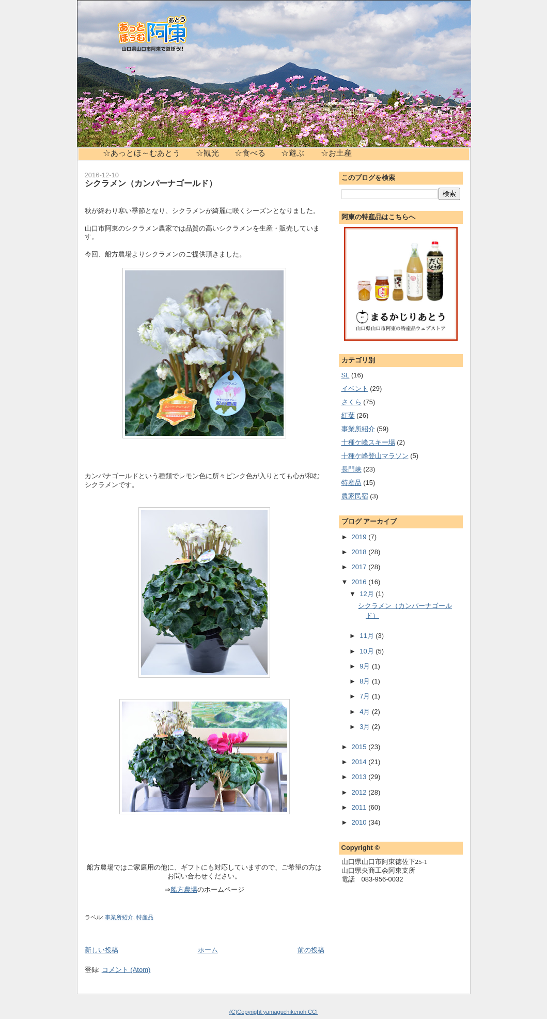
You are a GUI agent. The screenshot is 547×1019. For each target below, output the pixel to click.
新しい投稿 (101, 950)
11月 (368, 636)
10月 (368, 651)
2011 (360, 807)
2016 (360, 582)
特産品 (144, 917)
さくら (351, 402)
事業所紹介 (119, 917)
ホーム (208, 950)
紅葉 (348, 415)
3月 (366, 727)
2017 (360, 567)
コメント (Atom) (126, 970)
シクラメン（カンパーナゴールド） (151, 183)
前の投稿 (311, 950)
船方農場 (183, 889)
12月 (368, 594)
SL (345, 375)
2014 (360, 762)
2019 (360, 537)
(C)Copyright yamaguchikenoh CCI (273, 1012)
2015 (360, 747)
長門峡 (351, 469)
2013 (360, 777)
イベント (354, 388)
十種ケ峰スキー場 (368, 442)
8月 (366, 681)
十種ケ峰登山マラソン (375, 456)
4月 (366, 712)
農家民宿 (354, 496)
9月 (366, 666)
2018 (360, 552)
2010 (360, 822)
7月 (366, 696)
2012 (360, 792)
